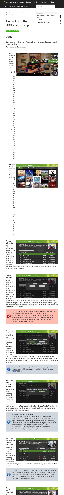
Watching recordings (44, 22)
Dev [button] (53, 2)
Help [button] (36, 2)
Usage (40, 19)
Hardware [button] (45, 2)
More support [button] (10, 6)
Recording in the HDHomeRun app (45, 16)
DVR (26, 42)
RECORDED (16, 371)
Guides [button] (29, 2)
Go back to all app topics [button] (12, 30)
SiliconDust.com (22, 6)
